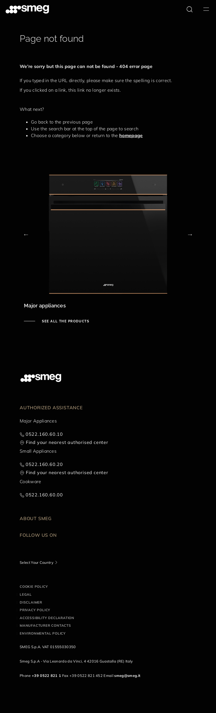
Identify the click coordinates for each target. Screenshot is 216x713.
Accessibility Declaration (47, 618)
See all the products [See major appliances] (65, 321)
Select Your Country (36, 562)
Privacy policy (35, 610)
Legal (26, 594)
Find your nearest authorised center (67, 442)
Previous (26, 234)
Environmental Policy (43, 633)
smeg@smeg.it (127, 675)
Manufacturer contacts (45, 625)
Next (190, 234)
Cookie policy (34, 586)
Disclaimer (31, 602)
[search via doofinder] (189, 9)
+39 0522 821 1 (46, 675)
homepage (131, 135)
